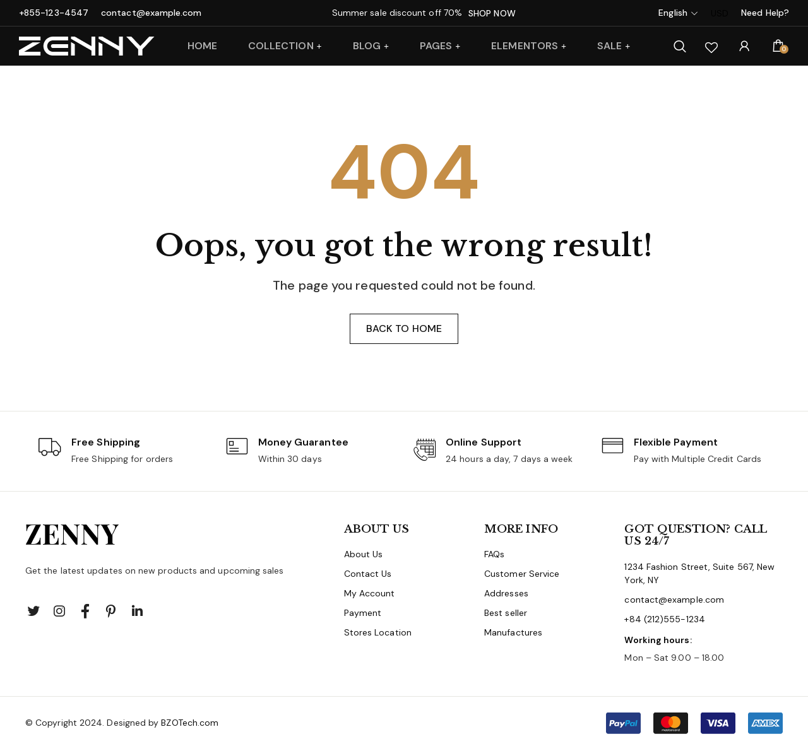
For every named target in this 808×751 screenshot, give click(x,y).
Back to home (404, 329)
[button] (694, 724)
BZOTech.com (189, 724)
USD (719, 13)
